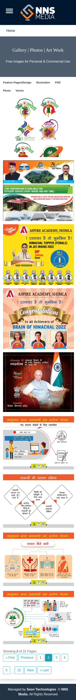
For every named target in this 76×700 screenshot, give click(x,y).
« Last (44, 670)
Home (10, 30)
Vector (20, 90)
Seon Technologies (41, 689)
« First (10, 657)
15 (19, 670)
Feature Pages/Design (17, 82)
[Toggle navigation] (11, 10)
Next (30, 670)
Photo (7, 90)
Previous (27, 657)
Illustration (43, 82)
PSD (58, 82)
